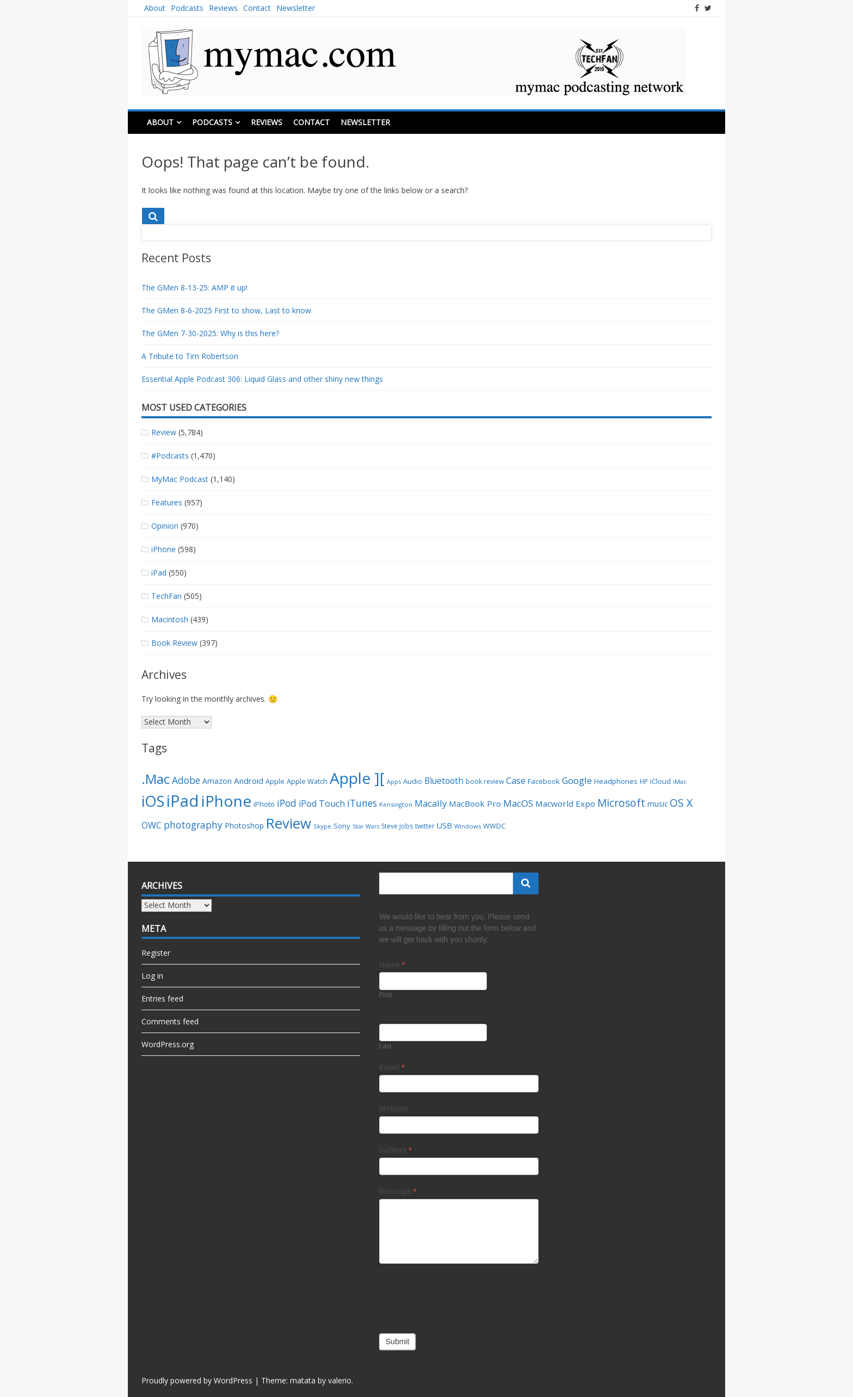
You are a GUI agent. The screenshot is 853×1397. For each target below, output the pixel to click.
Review (163, 432)
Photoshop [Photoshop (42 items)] (244, 825)
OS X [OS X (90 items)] (681, 802)
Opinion (164, 526)
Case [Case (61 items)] (516, 780)
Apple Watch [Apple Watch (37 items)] (307, 781)
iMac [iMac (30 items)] (680, 781)
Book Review (174, 643)
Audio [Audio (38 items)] (412, 781)
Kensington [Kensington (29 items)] (395, 804)
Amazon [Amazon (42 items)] (217, 781)
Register (155, 953)
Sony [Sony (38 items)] (341, 826)
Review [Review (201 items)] (288, 823)
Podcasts (187, 8)
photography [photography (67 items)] (193, 825)
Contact (257, 8)
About (154, 8)
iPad (158, 572)
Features (166, 502)
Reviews (223, 8)
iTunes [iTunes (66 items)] (362, 803)
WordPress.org (167, 1044)
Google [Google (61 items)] (577, 780)
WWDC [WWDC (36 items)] (494, 826)
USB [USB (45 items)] (444, 825)
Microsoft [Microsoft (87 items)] (621, 802)
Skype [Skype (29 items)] (322, 826)
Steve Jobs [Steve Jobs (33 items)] (397, 826)
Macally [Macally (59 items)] (431, 803)
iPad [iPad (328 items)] (182, 801)
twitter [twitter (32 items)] (425, 825)
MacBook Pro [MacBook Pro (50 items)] (475, 803)
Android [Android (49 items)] (248, 780)
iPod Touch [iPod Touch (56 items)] (322, 803)
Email (392, 1067)
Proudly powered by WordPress (196, 1380)
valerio (339, 1380)
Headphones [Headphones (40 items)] (616, 781)
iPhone (163, 549)
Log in (152, 976)
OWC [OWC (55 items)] (151, 825)
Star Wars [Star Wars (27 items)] (366, 826)
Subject (395, 1150)
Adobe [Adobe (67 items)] (186, 780)
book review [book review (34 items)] (485, 781)
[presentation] (462, 1296)
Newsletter (295, 8)
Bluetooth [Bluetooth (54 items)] (443, 781)
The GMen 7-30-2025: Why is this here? (210, 333)
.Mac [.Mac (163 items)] (155, 779)
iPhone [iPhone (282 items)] (226, 800)
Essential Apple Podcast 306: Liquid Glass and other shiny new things (262, 379)
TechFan (166, 596)
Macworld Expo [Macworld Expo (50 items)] (565, 803)
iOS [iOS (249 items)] (152, 801)
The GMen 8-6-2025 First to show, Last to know (226, 310)
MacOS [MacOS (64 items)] (518, 803)
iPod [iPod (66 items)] (286, 803)
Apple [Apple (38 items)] (275, 781)
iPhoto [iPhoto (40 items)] (264, 804)
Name (392, 964)
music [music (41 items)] (657, 804)
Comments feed (170, 1021)
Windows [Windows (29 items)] (467, 826)
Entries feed (162, 998)
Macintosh (169, 619)
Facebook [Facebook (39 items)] (544, 781)
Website (393, 1108)
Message (398, 1191)
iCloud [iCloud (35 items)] (660, 781)
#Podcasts (170, 455)
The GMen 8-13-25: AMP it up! (194, 287)
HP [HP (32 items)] (644, 781)
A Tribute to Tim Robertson (189, 356)
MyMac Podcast (179, 479)
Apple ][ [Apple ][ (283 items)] (357, 778)
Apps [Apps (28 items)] (394, 781)
